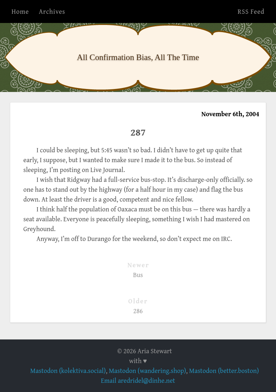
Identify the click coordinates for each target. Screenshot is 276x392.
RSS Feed (251, 11)
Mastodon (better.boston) (224, 370)
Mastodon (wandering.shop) (147, 370)
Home (20, 11)
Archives (52, 11)
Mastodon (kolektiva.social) (68, 370)
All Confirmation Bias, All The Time (138, 57)
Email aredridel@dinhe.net (138, 380)
